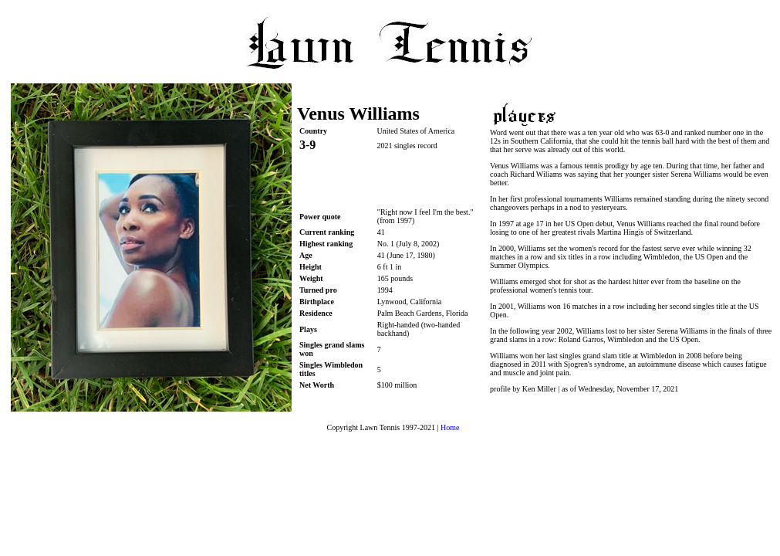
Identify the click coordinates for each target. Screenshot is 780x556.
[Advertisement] (389, 180)
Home (450, 427)
